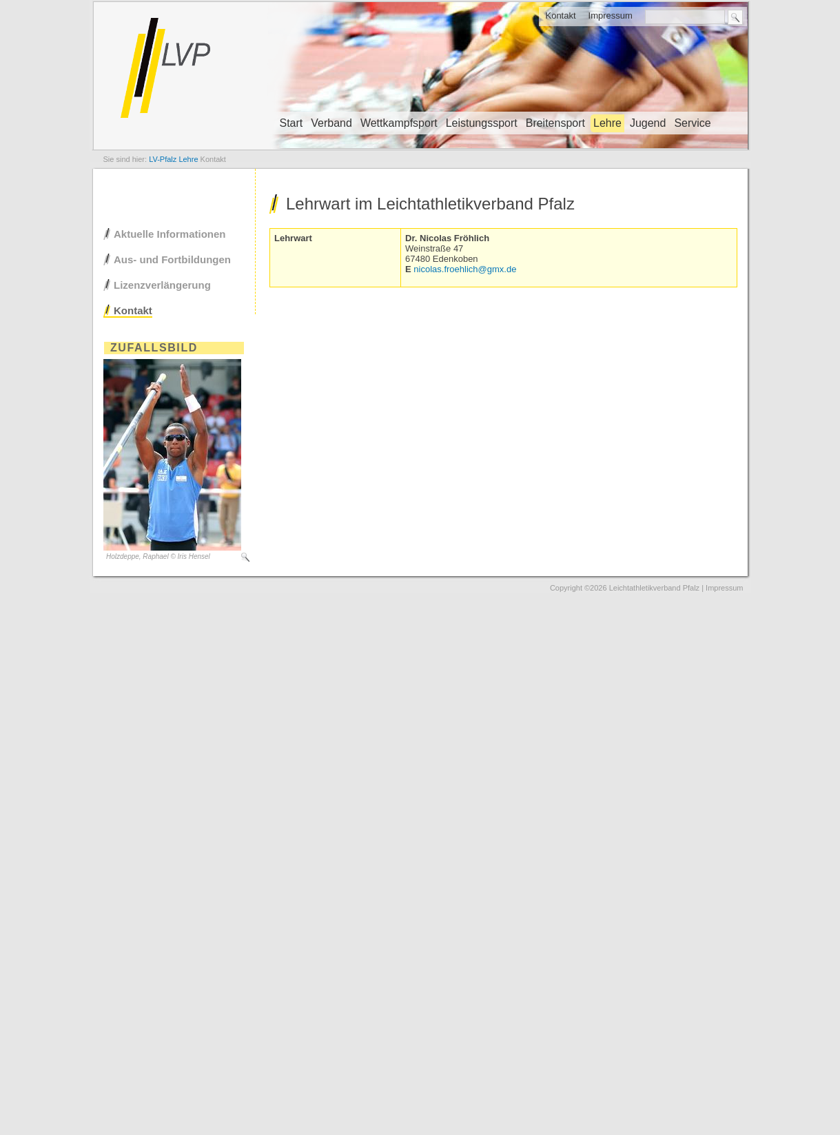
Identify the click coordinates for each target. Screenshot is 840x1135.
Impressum (610, 15)
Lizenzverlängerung (162, 285)
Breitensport (555, 123)
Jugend (648, 123)
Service (692, 123)
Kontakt (560, 15)
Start (291, 123)
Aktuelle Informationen (170, 234)
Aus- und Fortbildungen (172, 259)
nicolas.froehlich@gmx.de (464, 269)
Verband (331, 123)
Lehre (607, 123)
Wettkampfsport (399, 123)
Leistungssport (482, 123)
